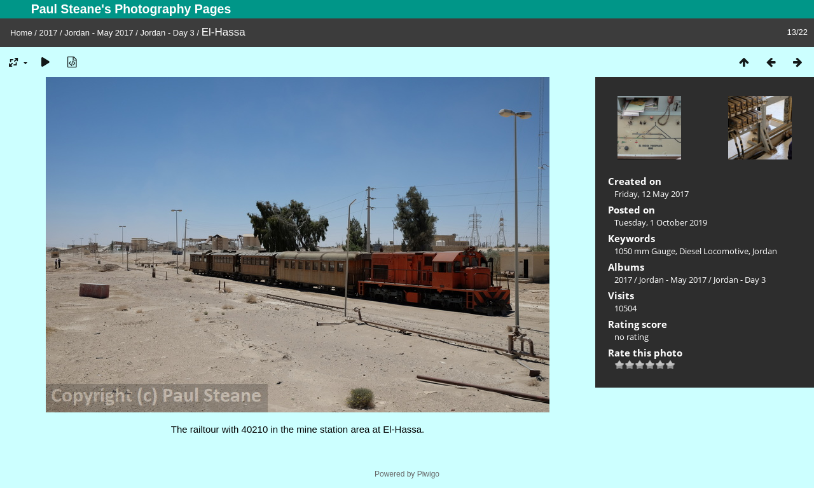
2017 (48, 32)
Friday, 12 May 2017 (651, 194)
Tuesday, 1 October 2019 (660, 222)
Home (21, 32)
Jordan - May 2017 (98, 32)
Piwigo (428, 474)
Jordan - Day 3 (168, 32)
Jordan (764, 251)
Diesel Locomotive (713, 251)
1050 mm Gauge (644, 251)
